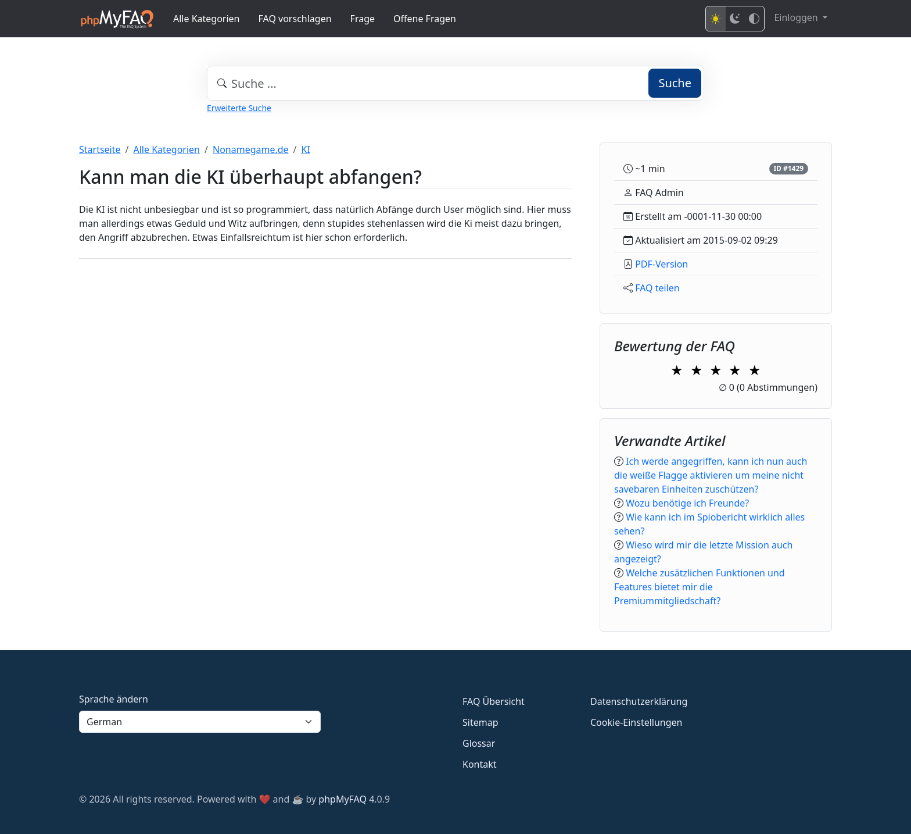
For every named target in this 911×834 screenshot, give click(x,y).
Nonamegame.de (251, 149)
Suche (674, 83)
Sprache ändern (113, 699)
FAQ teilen (657, 287)
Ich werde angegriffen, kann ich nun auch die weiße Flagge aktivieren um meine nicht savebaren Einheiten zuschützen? (710, 475)
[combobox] (455, 83)
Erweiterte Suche (239, 107)
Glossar (478, 743)
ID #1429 (788, 168)
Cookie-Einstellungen (636, 722)
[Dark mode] (735, 18)
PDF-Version (661, 264)
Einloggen (797, 17)
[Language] (200, 722)
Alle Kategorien (206, 18)
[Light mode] (716, 18)
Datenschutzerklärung (638, 701)
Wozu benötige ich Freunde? (687, 503)
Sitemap (480, 722)
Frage (362, 18)
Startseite (100, 149)
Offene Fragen (424, 18)
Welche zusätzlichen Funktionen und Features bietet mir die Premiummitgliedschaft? (699, 586)
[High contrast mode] (754, 18)
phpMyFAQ (342, 799)
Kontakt (479, 764)
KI (306, 149)
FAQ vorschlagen (295, 18)
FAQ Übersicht (493, 701)
